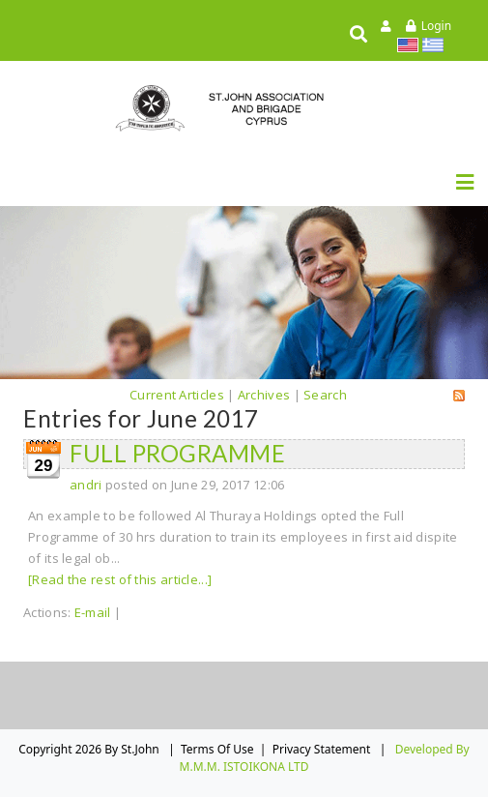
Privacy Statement (322, 749)
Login (436, 25)
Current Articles (176, 394)
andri (86, 484)
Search (325, 394)
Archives (264, 394)
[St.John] (244, 108)
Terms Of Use (217, 749)
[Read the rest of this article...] (120, 579)
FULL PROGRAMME (177, 453)
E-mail (92, 612)
